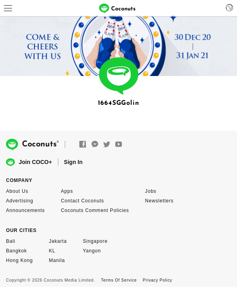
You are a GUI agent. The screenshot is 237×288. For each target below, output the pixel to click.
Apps (67, 191)
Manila (57, 260)
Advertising (19, 201)
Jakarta (58, 241)
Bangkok (16, 251)
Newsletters (159, 201)
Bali (10, 241)
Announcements (25, 210)
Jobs (151, 191)
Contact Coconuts (82, 201)
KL (52, 251)
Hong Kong (19, 260)
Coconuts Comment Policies (95, 210)
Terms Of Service (119, 280)
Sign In (73, 162)
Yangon (92, 251)
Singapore (95, 241)
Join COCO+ (29, 162)
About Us (17, 191)
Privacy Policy (157, 280)
